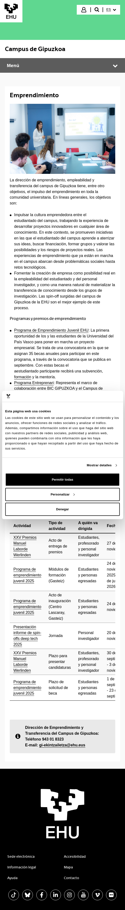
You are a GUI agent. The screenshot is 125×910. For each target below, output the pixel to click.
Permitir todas (62, 479)
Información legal (21, 867)
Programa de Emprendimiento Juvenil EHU (51, 330)
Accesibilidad (75, 856)
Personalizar (63, 494)
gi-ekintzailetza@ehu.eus (62, 745)
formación (22, 377)
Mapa (68, 867)
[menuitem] (111, 10)
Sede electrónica (21, 856)
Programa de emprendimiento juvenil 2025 (27, 575)
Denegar (62, 509)
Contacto (71, 878)
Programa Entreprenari (34, 383)
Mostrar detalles (99, 465)
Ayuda (12, 878)
